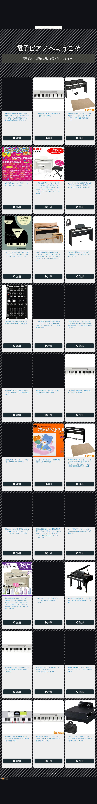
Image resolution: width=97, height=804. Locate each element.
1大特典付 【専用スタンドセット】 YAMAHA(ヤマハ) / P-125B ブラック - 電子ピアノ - (79, 254)
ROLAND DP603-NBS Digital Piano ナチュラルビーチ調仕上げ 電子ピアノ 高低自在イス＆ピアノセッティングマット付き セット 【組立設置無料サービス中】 (48, 256)
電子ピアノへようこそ (48, 48)
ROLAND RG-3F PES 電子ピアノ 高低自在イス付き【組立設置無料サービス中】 (80, 600)
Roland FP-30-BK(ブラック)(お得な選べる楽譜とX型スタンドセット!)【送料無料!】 (80, 669)
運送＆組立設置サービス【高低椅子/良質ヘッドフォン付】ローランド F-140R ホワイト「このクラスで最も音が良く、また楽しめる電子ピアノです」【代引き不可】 (48, 533)
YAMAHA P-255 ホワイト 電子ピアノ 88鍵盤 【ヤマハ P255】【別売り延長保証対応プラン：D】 (48, 739)
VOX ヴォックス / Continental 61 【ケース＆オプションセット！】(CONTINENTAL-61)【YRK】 (48, 669)
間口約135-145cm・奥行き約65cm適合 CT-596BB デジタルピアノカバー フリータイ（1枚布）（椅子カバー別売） (17, 531)
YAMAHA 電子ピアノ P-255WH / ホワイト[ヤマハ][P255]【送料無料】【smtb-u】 (47, 600)
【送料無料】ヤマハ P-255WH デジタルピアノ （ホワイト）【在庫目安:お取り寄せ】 (17, 393)
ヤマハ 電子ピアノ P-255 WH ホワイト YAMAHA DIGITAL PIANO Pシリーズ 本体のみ (80, 531)
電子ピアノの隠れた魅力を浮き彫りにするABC (48, 58)
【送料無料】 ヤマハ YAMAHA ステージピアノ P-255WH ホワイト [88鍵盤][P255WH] (17, 669)
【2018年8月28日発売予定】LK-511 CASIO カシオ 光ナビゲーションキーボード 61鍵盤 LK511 (17, 739)
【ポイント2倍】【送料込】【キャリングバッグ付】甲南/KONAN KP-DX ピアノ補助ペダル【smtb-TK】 (80, 739)
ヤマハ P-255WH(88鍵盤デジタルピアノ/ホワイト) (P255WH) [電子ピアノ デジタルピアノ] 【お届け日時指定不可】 (80, 185)
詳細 (17, 138)
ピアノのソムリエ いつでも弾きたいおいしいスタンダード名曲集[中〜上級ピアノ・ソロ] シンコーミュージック (17, 254)
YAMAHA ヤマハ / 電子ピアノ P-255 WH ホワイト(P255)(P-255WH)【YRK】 (47, 393)
